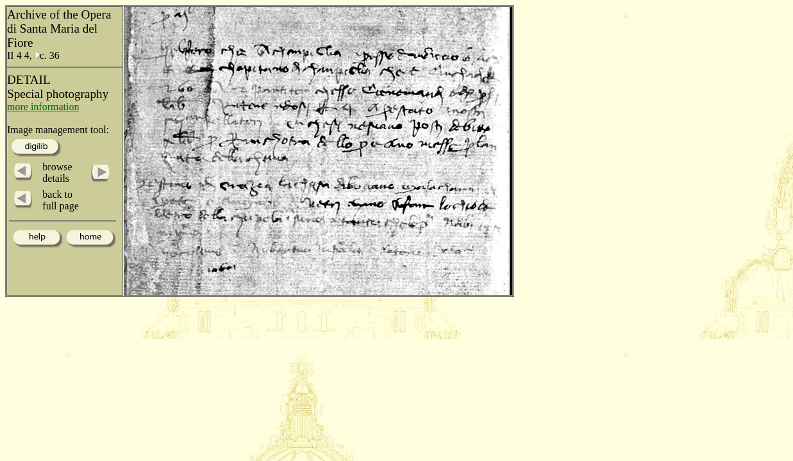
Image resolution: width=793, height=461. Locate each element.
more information (43, 106)
